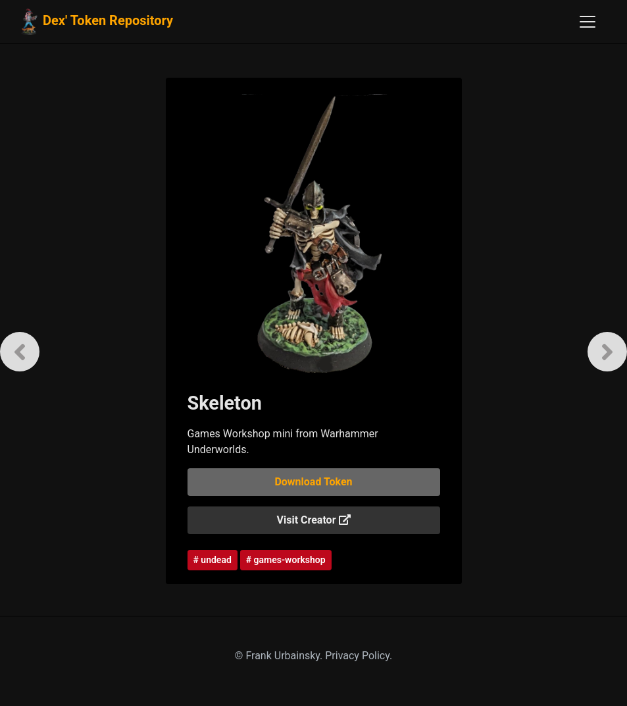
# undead (212, 560)
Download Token (313, 481)
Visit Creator (314, 520)
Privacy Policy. (358, 655)
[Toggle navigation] (587, 22)
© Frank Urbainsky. (280, 655)
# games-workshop (286, 560)
